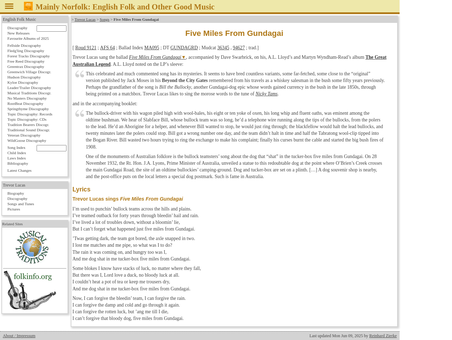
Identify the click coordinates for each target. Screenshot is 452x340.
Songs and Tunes (20, 204)
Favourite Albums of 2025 (28, 38)
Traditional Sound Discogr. (28, 130)
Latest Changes (19, 170)
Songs (104, 19)
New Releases (18, 33)
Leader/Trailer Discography (29, 88)
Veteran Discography (23, 135)
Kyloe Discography (22, 82)
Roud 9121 (85, 47)
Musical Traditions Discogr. (29, 93)
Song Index (16, 147)
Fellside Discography (24, 45)
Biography (15, 193)
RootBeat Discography (25, 103)
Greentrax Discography (25, 66)
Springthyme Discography (28, 109)
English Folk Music (19, 19)
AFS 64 (107, 47)
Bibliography (17, 163)
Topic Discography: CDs (26, 119)
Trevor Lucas (85, 19)
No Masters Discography (27, 98)
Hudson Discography (24, 77)
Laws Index (16, 158)
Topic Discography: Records (29, 114)
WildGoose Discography (26, 140)
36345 (223, 47)
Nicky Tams (267, 93)
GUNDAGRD (184, 47)
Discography (17, 28)
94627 (238, 47)
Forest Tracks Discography (28, 56)
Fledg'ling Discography (25, 51)
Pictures (13, 209)
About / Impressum (19, 335)
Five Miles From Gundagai (155, 57)
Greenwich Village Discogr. (29, 72)
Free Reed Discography (26, 61)
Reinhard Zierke (383, 335)
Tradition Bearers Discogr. (28, 124)
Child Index (16, 153)
